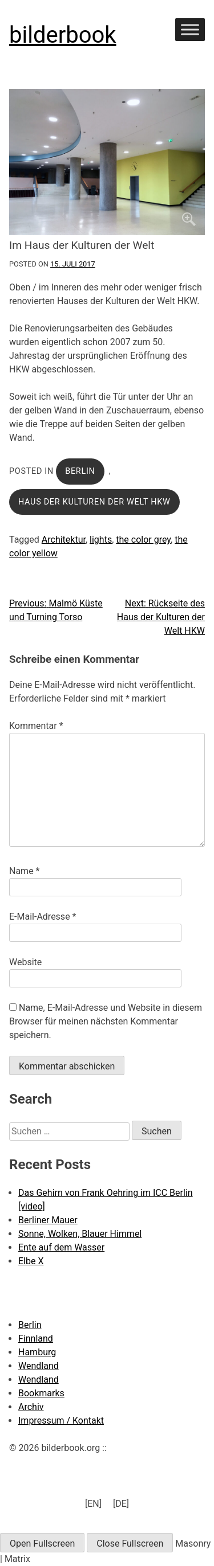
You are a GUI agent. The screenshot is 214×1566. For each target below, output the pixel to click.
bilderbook (62, 35)
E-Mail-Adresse (42, 916)
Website (25, 962)
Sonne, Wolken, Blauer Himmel (80, 1233)
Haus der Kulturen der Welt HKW (94, 502)
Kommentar (36, 725)
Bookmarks (41, 1393)
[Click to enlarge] (107, 162)
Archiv (31, 1406)
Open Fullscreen (42, 1543)
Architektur (64, 539)
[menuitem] (93, 1504)
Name (24, 871)
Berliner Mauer (48, 1220)
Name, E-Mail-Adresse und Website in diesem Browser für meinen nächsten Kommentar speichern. (105, 1021)
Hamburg (37, 1352)
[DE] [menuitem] (121, 1503)
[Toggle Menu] (190, 29)
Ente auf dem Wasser (61, 1247)
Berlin (80, 471)
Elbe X (30, 1261)
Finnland (35, 1338)
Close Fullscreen (129, 1543)
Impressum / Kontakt (61, 1420)
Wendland (38, 1365)
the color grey (143, 539)
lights (101, 539)
